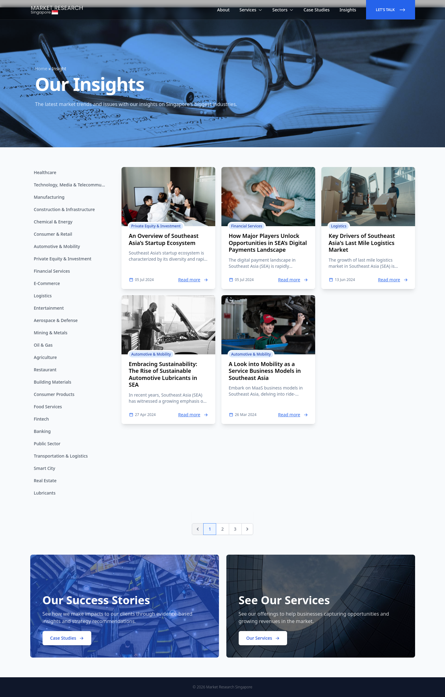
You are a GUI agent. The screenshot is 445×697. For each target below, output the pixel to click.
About (223, 10)
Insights (348, 10)
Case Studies (316, 10)
